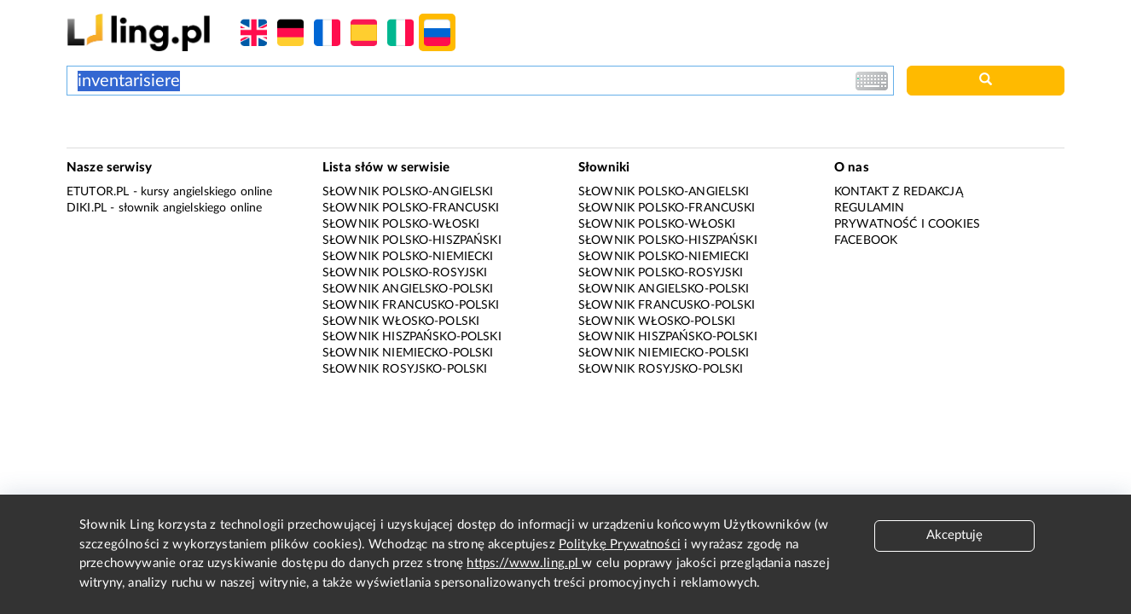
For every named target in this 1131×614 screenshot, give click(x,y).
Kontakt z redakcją (898, 192)
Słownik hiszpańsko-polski (412, 337)
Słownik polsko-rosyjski (404, 273)
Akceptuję (954, 535)
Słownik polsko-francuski (411, 208)
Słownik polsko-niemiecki (408, 257)
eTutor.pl (98, 192)
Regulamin (869, 208)
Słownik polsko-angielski (408, 192)
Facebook (865, 240)
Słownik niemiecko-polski (408, 353)
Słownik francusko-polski (411, 305)
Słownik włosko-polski (400, 321)
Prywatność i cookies (907, 224)
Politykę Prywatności (620, 544)
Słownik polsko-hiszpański (412, 240)
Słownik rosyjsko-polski (404, 369)
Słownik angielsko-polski (408, 289)
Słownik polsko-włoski (400, 224)
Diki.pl (87, 208)
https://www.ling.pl (524, 563)
